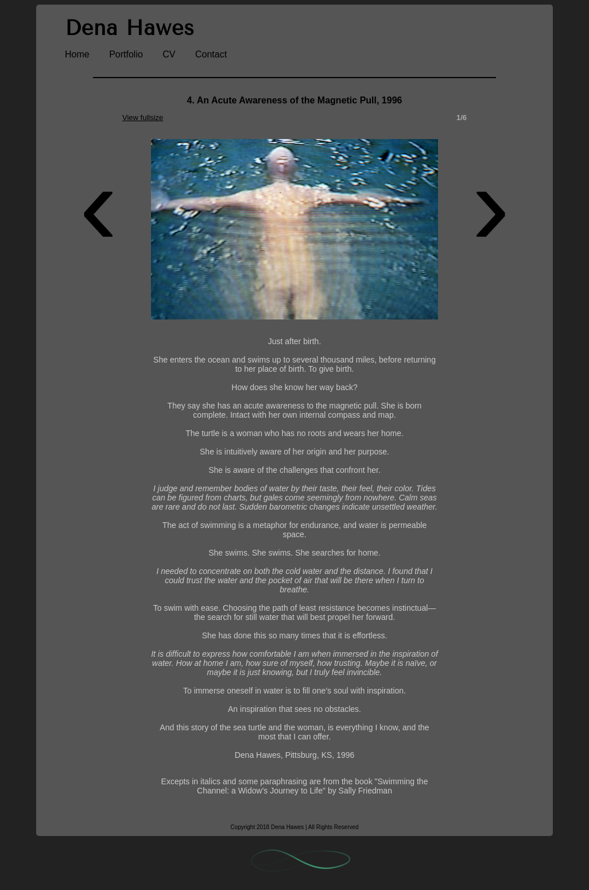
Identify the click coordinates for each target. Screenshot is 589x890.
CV (168, 54)
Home (77, 54)
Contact (211, 54)
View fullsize (142, 117)
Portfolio (126, 54)
